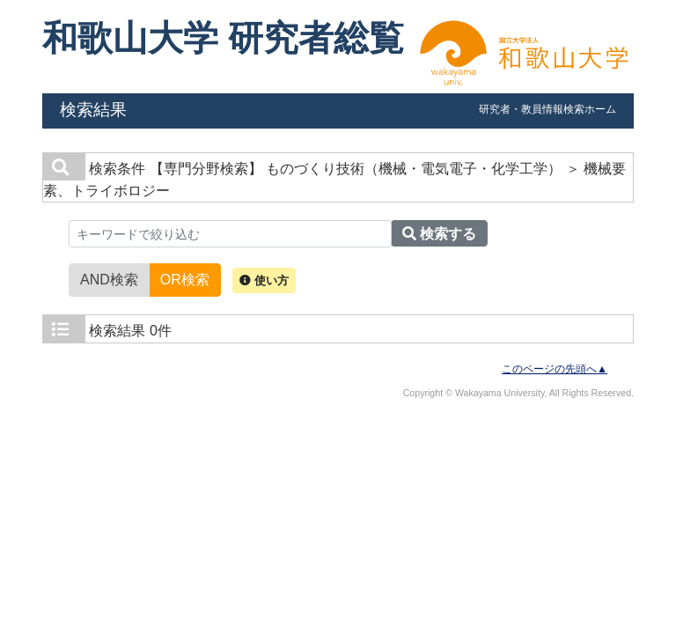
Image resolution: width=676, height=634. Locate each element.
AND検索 (109, 278)
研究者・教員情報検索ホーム (547, 109)
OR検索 (184, 278)
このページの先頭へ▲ (554, 369)
